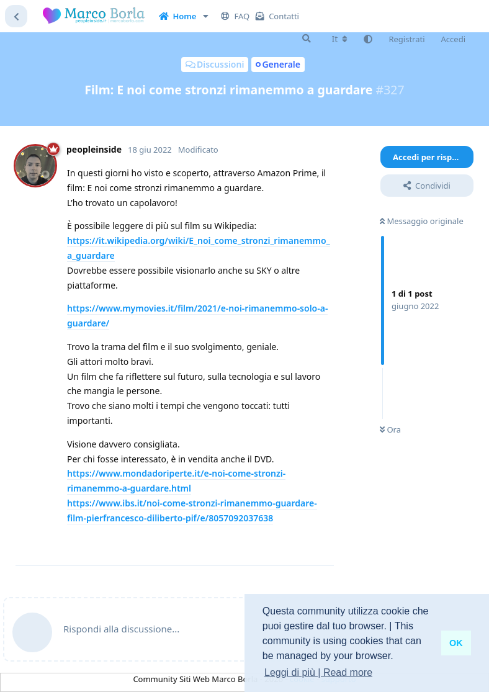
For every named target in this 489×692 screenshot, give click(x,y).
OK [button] (456, 643)
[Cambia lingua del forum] (340, 39)
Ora (390, 429)
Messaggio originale (422, 221)
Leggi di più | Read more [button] (318, 672)
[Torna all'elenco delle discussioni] (16, 16)
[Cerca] (306, 38)
